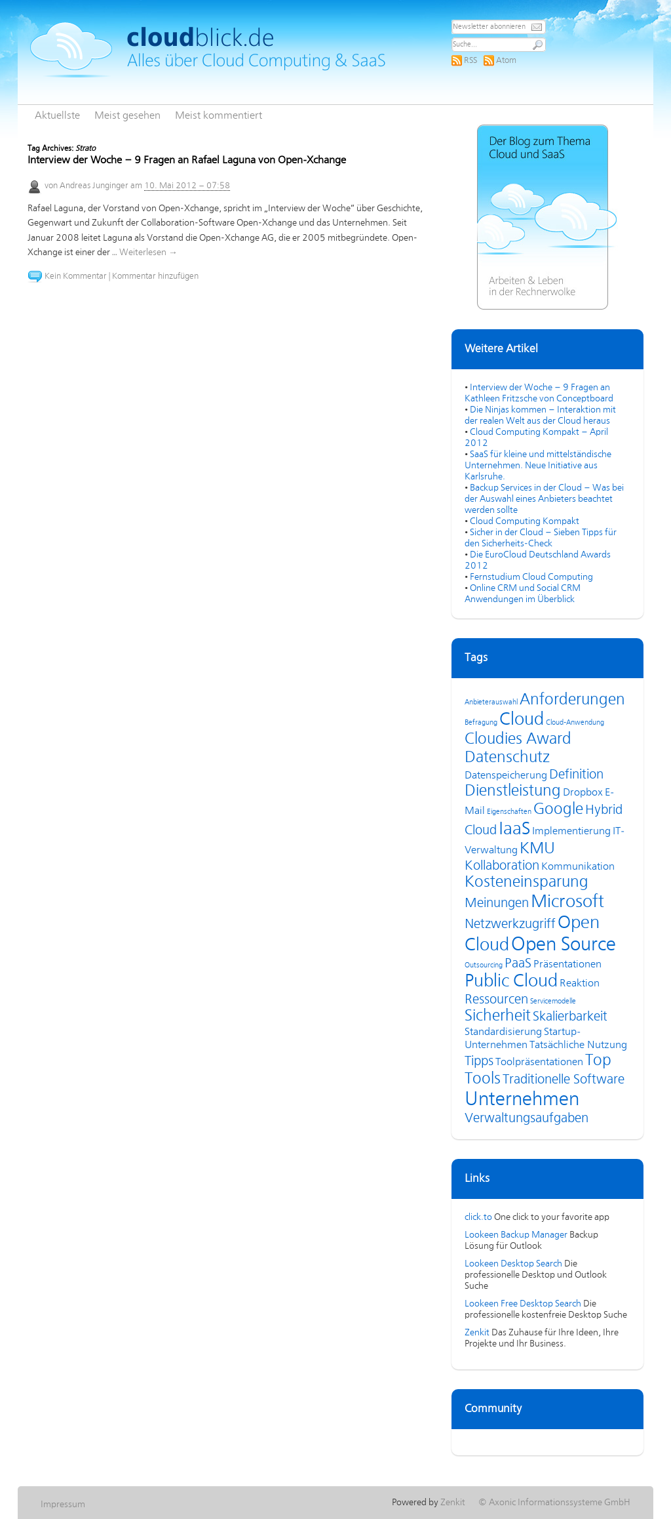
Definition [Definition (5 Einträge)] (576, 775)
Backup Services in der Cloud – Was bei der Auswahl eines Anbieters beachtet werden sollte (544, 499)
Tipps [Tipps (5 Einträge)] (479, 1061)
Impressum (63, 1504)
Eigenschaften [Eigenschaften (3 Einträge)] (509, 812)
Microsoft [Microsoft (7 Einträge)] (567, 902)
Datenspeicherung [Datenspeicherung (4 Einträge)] (506, 776)
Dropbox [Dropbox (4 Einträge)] (583, 793)
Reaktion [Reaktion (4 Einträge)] (580, 984)
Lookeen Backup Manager (516, 1235)
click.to (478, 1217)
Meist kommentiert (218, 116)
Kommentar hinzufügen (155, 276)
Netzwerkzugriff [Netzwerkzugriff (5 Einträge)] (510, 924)
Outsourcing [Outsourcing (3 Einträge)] (484, 965)
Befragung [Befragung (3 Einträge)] (481, 722)
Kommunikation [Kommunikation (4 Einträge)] (578, 867)
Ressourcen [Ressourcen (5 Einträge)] (496, 1000)
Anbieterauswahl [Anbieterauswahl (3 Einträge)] (491, 702)
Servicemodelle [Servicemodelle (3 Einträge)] (553, 1001)
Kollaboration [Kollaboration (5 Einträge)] (502, 866)
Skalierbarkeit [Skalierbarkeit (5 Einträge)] (570, 1017)
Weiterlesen (148, 252)
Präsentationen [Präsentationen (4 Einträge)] (567, 965)
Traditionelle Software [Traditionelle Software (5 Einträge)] (563, 1080)
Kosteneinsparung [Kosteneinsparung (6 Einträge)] (526, 882)
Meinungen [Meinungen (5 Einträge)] (497, 903)
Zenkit (477, 1332)
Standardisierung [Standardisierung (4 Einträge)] (503, 1032)
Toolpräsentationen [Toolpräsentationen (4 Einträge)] (539, 1062)
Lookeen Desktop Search (513, 1263)
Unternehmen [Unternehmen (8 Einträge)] (522, 1100)
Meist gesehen (127, 116)
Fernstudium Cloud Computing (531, 577)
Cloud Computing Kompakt (524, 521)
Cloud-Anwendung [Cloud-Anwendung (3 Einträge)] (575, 722)
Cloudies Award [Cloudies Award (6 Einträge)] (518, 739)
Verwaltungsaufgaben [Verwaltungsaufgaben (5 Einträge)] (526, 1118)
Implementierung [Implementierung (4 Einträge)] (571, 831)
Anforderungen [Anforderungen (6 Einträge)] (572, 700)
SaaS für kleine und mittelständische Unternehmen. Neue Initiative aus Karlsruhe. (538, 465)
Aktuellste (57, 116)
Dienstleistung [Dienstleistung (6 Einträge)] (513, 791)
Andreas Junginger (94, 186)
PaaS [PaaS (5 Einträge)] (518, 964)
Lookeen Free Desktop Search (523, 1303)
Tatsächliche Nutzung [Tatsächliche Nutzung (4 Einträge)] (578, 1045)
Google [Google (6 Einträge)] (558, 809)
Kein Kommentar (76, 276)
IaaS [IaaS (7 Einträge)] (514, 829)
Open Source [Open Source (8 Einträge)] (563, 945)
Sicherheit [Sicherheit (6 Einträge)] (498, 1016)
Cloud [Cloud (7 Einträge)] (521, 720)
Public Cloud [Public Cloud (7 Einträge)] (511, 981)
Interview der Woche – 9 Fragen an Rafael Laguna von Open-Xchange (187, 160)
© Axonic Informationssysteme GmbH (554, 1502)
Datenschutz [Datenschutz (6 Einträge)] (507, 757)
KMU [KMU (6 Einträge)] (537, 849)
